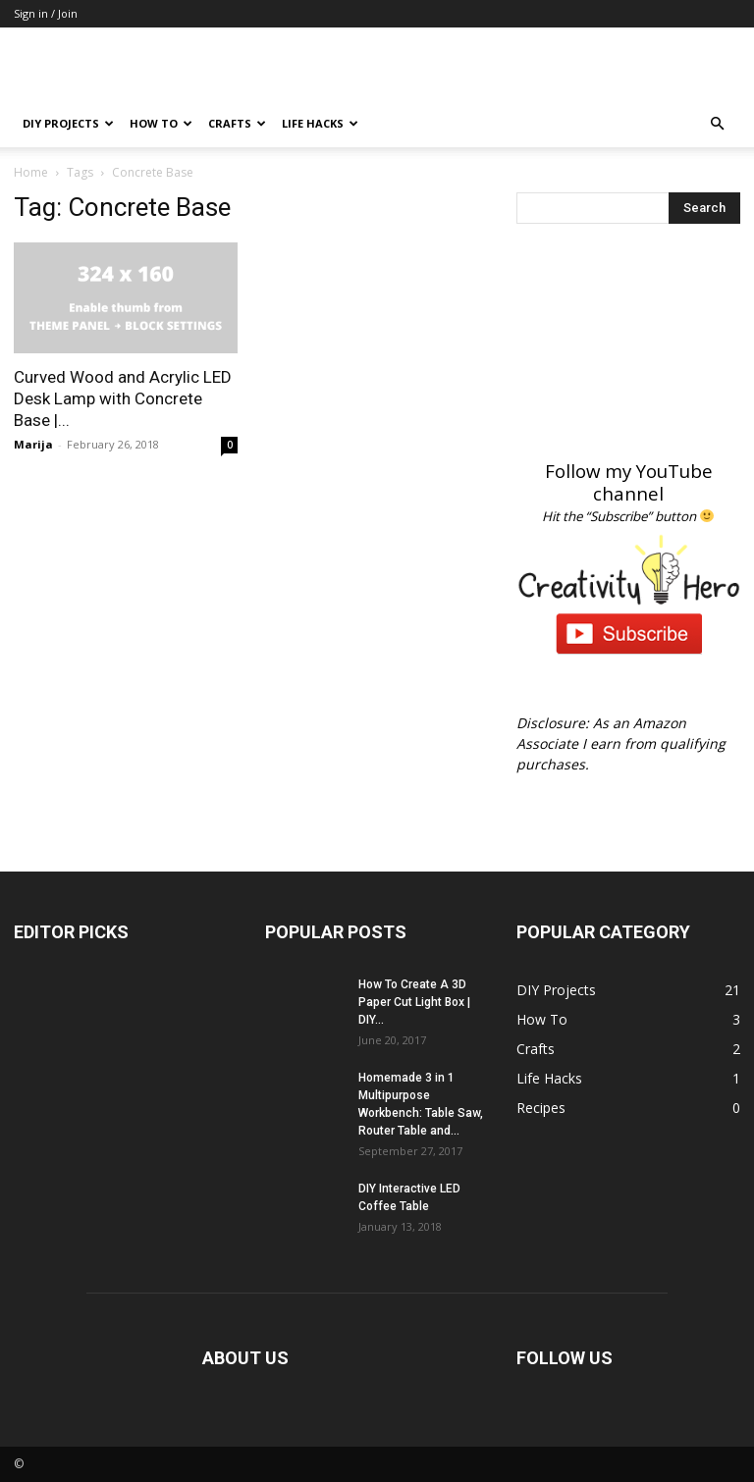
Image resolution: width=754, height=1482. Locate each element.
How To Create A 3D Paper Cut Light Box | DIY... (414, 1002)
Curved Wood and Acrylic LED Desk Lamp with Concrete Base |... (123, 398)
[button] (716, 124)
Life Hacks (320, 123)
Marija (33, 444)
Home (31, 172)
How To (161, 123)
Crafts (237, 123)
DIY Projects (68, 123)
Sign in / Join (46, 13)
